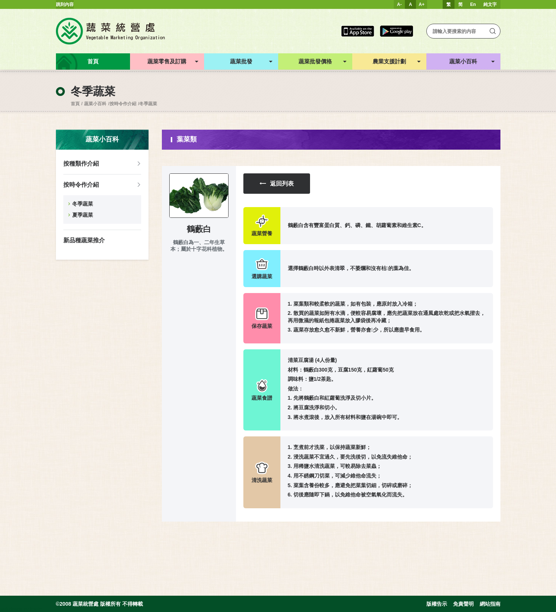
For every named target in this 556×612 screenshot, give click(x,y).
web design (11, 609)
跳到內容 (65, 4)
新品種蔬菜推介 (84, 240)
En (473, 4)
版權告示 (436, 603)
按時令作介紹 (123, 104)
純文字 (490, 4)
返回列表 (277, 183)
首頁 (75, 104)
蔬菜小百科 (95, 104)
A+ (422, 4)
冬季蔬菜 (148, 104)
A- (399, 4)
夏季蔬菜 (82, 215)
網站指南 (490, 603)
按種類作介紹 (81, 163)
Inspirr (36, 609)
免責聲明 (463, 603)
